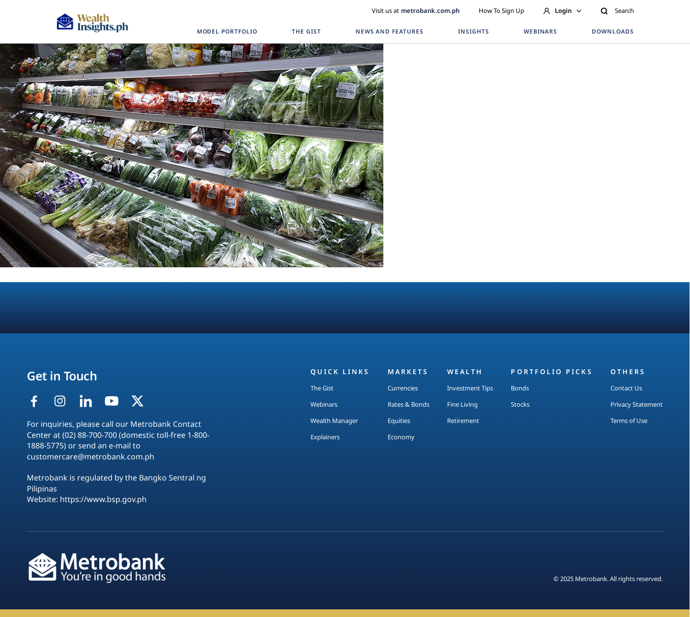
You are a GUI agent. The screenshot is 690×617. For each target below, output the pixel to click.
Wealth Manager (334, 420)
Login (562, 10)
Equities (399, 420)
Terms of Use (628, 420)
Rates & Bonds (408, 404)
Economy (401, 437)
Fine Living (462, 404)
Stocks (520, 404)
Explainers (325, 437)
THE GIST (306, 31)
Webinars (323, 404)
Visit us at (416, 10)
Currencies (403, 388)
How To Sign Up (501, 10)
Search (617, 10)
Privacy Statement (636, 404)
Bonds (520, 388)
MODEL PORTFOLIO (227, 31)
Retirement (463, 420)
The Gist (322, 388)
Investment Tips (470, 388)
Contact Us (626, 388)
